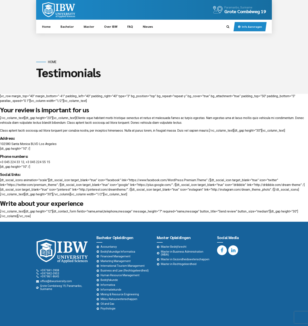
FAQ (130, 26)
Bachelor (67, 26)
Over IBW (110, 26)
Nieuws (148, 26)
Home (46, 26)
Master (89, 26)
